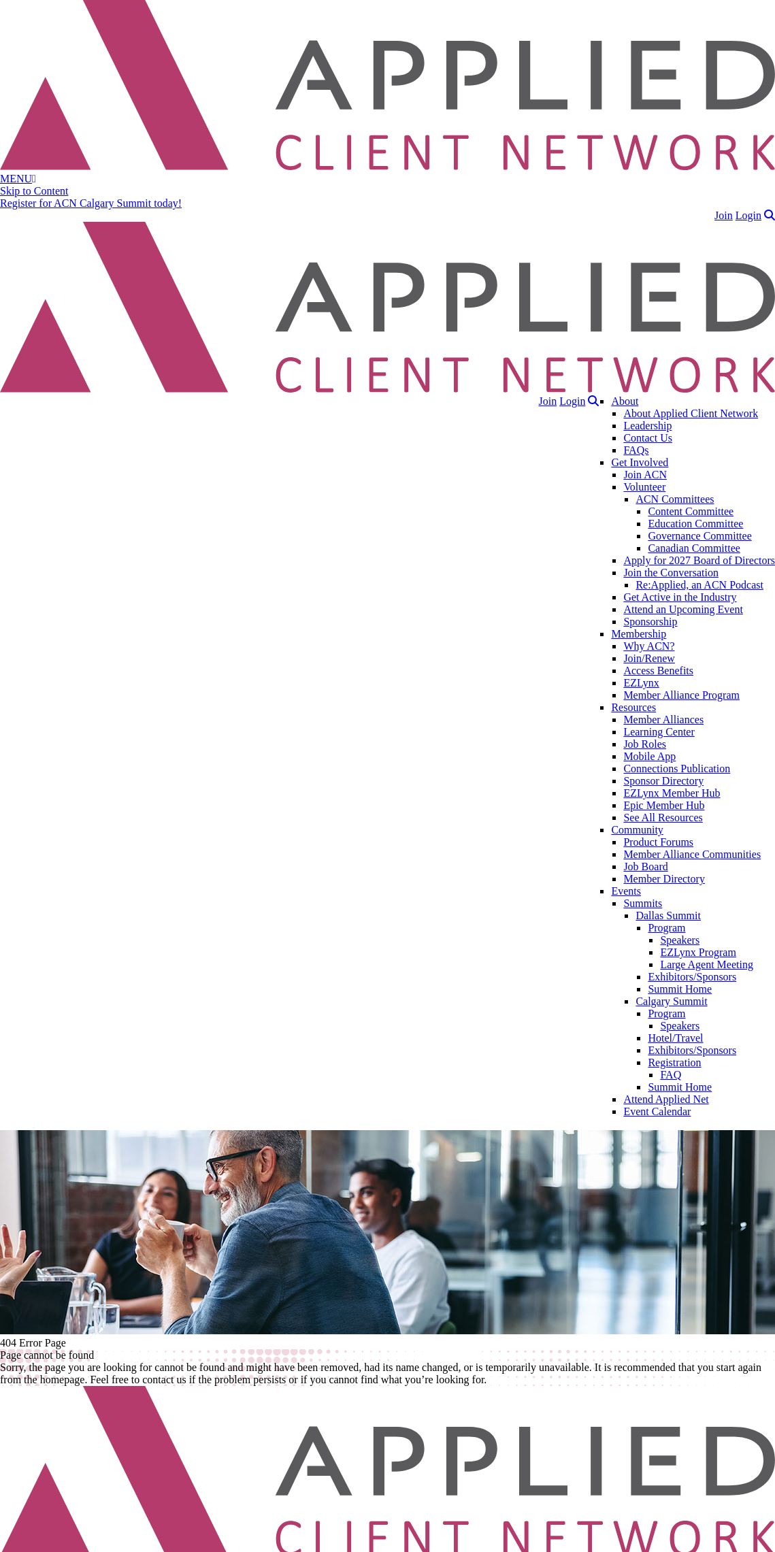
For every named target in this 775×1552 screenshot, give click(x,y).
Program (666, 928)
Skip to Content (34, 191)
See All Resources (662, 817)
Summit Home (680, 989)
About (624, 401)
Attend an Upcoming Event (683, 609)
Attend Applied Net (665, 1099)
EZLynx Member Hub (671, 793)
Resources (633, 707)
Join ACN (645, 474)
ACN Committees (675, 499)
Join (723, 215)
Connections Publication (676, 768)
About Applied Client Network (690, 413)
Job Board (645, 866)
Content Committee (690, 511)
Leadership (647, 425)
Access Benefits (658, 670)
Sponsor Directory (663, 781)
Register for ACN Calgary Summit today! (91, 203)
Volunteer (644, 487)
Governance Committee (699, 536)
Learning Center (658, 732)
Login (748, 215)
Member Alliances (663, 719)
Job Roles (644, 744)
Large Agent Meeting (706, 964)
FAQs (635, 450)
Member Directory (664, 879)
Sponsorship (650, 621)
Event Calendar (657, 1111)
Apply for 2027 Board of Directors (699, 560)
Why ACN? (648, 646)
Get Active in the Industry (679, 597)
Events (626, 891)
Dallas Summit (668, 915)
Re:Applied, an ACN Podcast (699, 585)
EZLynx (641, 683)
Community (637, 830)
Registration (674, 1062)
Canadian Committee (694, 548)
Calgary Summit (671, 1001)
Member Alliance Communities (692, 854)
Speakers (679, 940)
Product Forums (658, 842)
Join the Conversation (671, 572)
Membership (638, 634)
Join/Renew (649, 658)
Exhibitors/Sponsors (692, 977)
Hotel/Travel (675, 1038)
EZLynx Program (698, 952)
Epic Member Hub (663, 805)
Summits (642, 903)
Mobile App (649, 756)
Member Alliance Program (681, 695)
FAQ (670, 1074)
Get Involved (639, 462)
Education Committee (695, 523)
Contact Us (647, 438)
